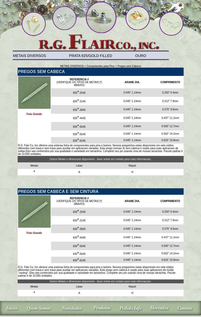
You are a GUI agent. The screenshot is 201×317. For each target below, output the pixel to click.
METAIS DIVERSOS (29, 56)
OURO (140, 56)
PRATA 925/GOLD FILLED (90, 56)
